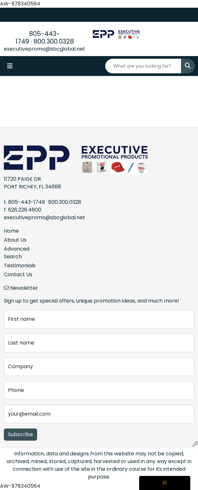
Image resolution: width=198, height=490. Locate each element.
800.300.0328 (54, 41)
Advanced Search (16, 252)
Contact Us (18, 274)
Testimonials (20, 265)
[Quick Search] (143, 66)
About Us (15, 240)
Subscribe (20, 434)
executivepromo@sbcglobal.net (44, 49)
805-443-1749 (26, 202)
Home (11, 231)
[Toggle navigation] (10, 66)
